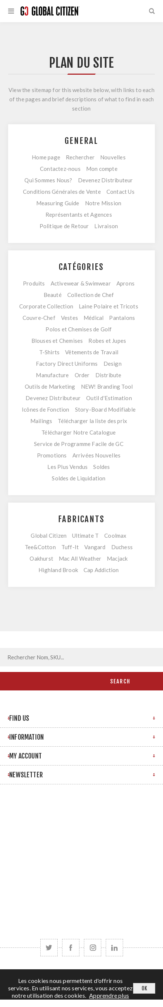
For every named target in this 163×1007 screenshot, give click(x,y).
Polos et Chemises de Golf (78, 329)
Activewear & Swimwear (81, 283)
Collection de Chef (90, 294)
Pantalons (122, 317)
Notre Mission (103, 203)
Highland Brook (58, 570)
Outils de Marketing (50, 386)
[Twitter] (49, 947)
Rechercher (80, 157)
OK (144, 988)
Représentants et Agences (78, 214)
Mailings (41, 421)
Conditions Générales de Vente (62, 191)
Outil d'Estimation (109, 398)
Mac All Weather (80, 558)
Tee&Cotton (40, 547)
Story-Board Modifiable (105, 409)
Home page (46, 157)
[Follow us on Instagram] (92, 947)
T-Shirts (49, 352)
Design (112, 363)
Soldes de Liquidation (78, 478)
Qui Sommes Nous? (48, 180)
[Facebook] (70, 947)
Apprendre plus (109, 995)
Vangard (94, 547)
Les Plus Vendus (67, 466)
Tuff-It (70, 547)
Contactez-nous (60, 168)
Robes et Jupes (107, 340)
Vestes (69, 317)
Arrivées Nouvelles (96, 455)
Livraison (106, 226)
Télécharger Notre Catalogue (78, 432)
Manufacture (52, 375)
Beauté (53, 294)
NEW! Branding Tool (107, 386)
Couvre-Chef (39, 317)
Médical (93, 317)
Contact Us (120, 191)
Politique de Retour (64, 226)
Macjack (117, 558)
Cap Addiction (101, 570)
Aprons (125, 283)
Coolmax (115, 535)
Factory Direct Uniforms (67, 363)
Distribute (108, 375)
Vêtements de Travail (91, 352)
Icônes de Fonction (45, 409)
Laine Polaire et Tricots (108, 306)
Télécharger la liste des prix (92, 421)
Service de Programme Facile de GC (78, 443)
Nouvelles (113, 157)
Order (82, 375)
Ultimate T (85, 535)
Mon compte (102, 168)
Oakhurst (41, 558)
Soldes (101, 466)
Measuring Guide (57, 203)
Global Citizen (49, 535)
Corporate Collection (46, 306)
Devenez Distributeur (105, 180)
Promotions (52, 455)
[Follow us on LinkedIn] (114, 947)
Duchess (122, 547)
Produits (34, 283)
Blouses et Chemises (57, 340)
